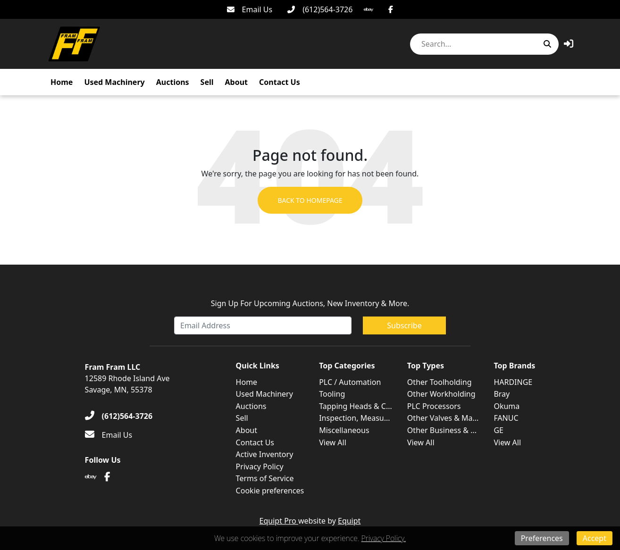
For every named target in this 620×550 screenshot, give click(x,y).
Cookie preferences (270, 490)
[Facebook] (390, 9)
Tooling (332, 394)
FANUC (506, 418)
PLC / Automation (350, 382)
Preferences (542, 538)
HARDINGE (513, 382)
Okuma (506, 406)
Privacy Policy (260, 466)
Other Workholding (441, 394)
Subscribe (404, 325)
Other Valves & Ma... (443, 418)
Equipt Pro (279, 521)
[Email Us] (250, 9)
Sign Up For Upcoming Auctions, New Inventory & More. (310, 303)
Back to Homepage (309, 200)
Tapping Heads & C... (355, 406)
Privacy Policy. (383, 538)
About (236, 82)
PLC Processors (434, 406)
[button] (568, 43)
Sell (207, 82)
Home (61, 82)
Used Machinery (114, 82)
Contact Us (279, 82)
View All (332, 442)
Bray (502, 394)
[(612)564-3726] (319, 9)
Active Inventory (264, 454)
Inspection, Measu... (354, 418)
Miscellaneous (344, 430)
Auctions (172, 82)
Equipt (349, 521)
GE (498, 430)
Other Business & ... (442, 430)
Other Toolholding (439, 382)
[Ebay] (368, 9)
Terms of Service (265, 478)
